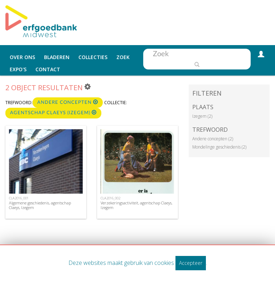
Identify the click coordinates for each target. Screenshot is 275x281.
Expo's (18, 69)
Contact (47, 69)
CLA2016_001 (19, 198)
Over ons (22, 57)
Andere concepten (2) (212, 139)
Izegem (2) (202, 116)
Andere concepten (67, 102)
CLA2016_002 (110, 198)
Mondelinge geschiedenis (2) (219, 147)
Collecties (92, 57)
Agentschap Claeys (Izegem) (53, 112)
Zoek (123, 57)
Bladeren (56, 57)
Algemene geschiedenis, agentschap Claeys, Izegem (40, 205)
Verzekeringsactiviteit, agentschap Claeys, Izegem (136, 205)
